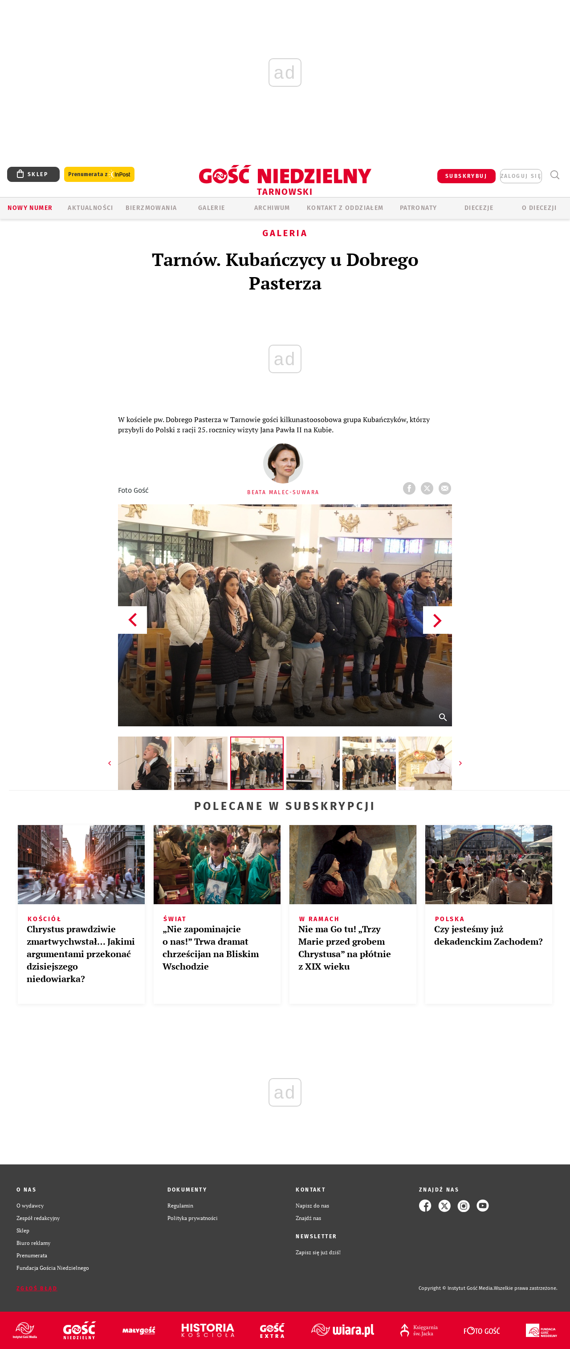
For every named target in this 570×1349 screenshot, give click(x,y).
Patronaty (418, 208)
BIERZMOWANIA (151, 208)
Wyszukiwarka (554, 175)
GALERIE (211, 208)
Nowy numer (30, 208)
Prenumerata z (99, 174)
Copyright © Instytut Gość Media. (456, 1288)
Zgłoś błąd (36, 1288)
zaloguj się (521, 176)
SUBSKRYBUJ (466, 176)
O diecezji (539, 208)
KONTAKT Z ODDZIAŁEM (345, 208)
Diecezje (478, 208)
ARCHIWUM (272, 208)
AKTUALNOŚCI (90, 208)
